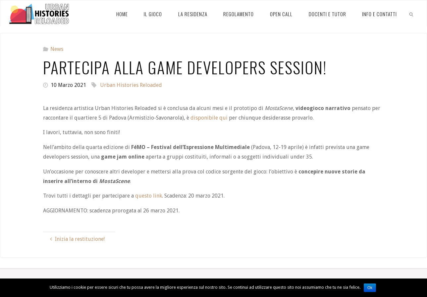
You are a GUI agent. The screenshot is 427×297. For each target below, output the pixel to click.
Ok (369, 287)
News (56, 49)
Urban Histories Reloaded (131, 85)
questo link (148, 196)
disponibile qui (209, 118)
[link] (411, 13)
